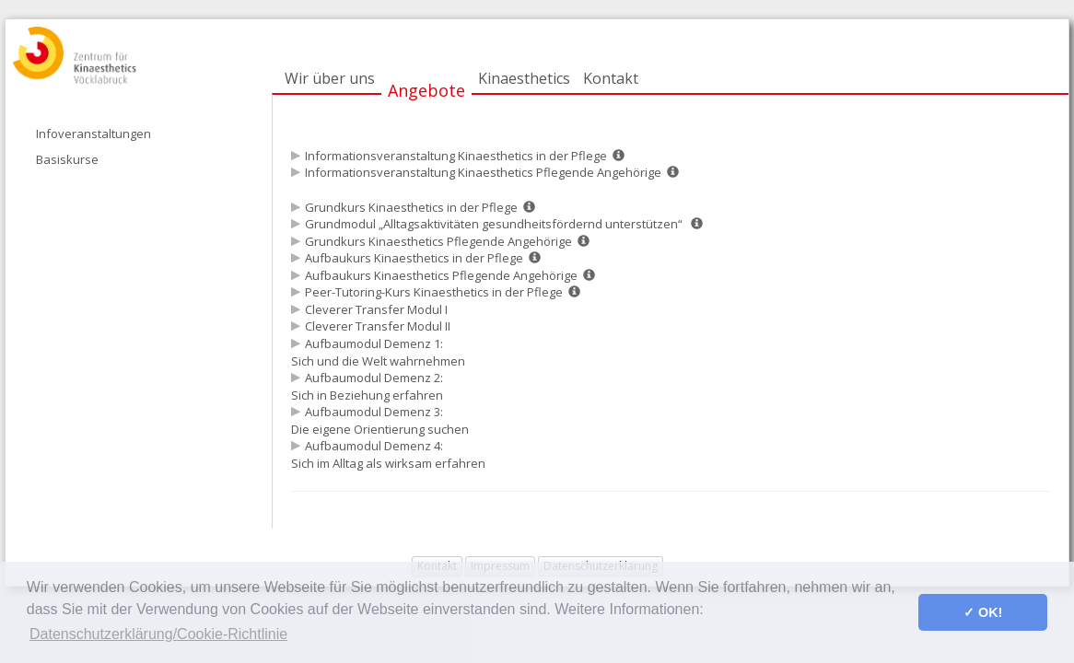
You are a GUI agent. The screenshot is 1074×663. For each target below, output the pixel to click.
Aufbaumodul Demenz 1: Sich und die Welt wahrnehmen (379, 352)
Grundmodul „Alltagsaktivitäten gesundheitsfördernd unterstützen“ (495, 223)
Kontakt (610, 78)
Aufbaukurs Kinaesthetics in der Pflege (414, 258)
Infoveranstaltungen (93, 133)
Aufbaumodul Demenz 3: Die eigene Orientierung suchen (381, 420)
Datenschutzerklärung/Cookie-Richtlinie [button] (158, 634)
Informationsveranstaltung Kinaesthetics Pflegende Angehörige (483, 172)
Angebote (426, 90)
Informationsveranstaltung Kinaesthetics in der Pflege (456, 155)
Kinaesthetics (524, 78)
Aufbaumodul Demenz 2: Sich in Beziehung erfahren (368, 386)
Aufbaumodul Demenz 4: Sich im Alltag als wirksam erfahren (389, 454)
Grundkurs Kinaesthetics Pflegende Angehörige (438, 241)
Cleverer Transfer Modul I (377, 309)
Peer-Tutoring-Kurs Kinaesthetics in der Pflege (434, 292)
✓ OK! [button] (982, 612)
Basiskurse (67, 159)
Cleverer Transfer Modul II (379, 326)
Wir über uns (330, 78)
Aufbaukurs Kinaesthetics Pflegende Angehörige (441, 275)
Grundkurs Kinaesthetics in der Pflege (411, 207)
